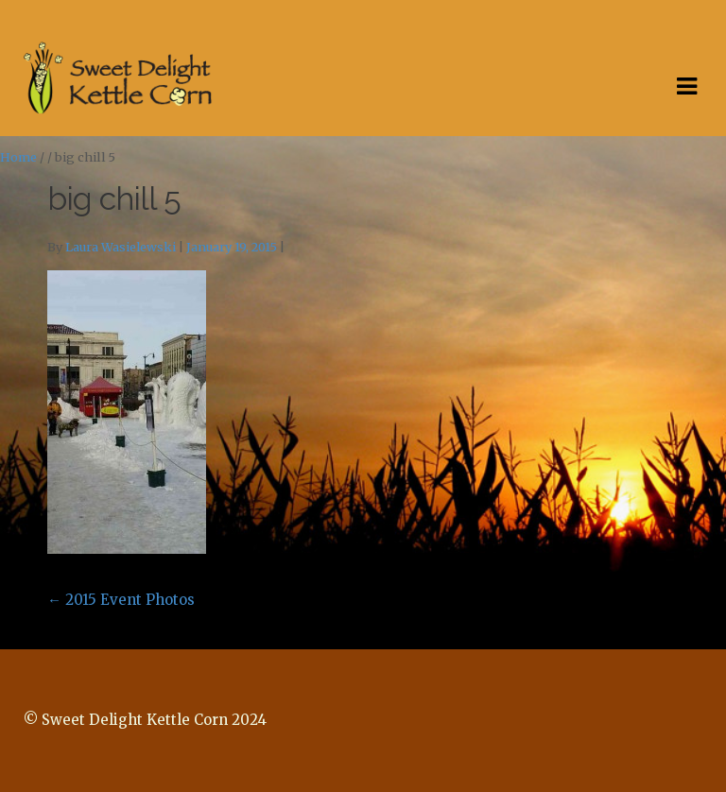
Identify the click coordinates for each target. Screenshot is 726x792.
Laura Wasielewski (120, 247)
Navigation (686, 87)
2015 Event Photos (121, 600)
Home (18, 157)
